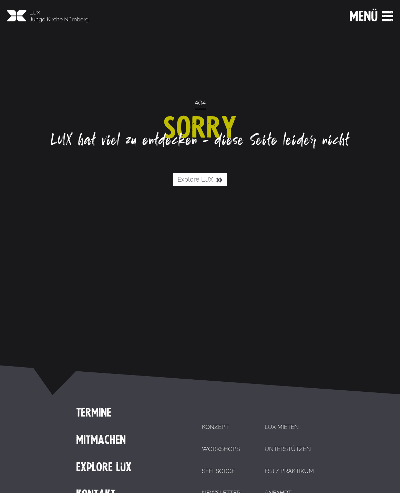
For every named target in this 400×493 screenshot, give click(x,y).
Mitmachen (101, 439)
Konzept (215, 426)
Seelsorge (218, 471)
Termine (93, 412)
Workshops (221, 448)
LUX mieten (282, 426)
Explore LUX (200, 179)
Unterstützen (288, 448)
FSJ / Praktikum (289, 471)
